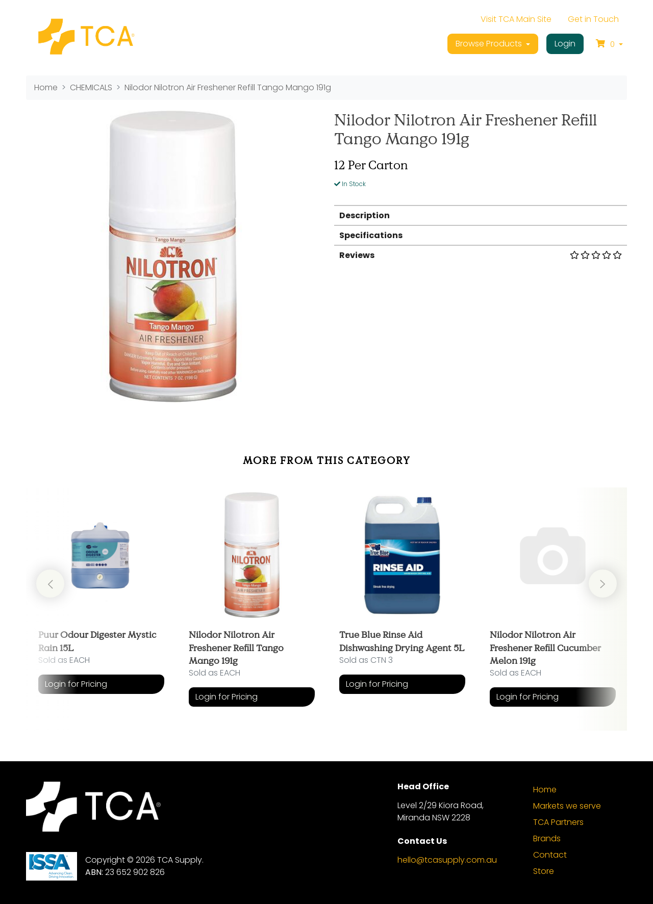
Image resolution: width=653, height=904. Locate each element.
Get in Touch (593, 19)
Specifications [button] (371, 235)
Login (565, 43)
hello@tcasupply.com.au (447, 860)
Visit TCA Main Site (516, 19)
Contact (550, 855)
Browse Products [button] (490, 43)
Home (545, 789)
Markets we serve (567, 806)
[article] (101, 601)
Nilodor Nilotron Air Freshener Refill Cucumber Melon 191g (545, 647)
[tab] (480, 215)
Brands (547, 838)
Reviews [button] (480, 255)
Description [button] (364, 215)
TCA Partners (558, 822)
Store (543, 871)
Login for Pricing (76, 684)
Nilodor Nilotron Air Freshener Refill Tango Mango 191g (236, 647)
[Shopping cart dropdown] (609, 44)
